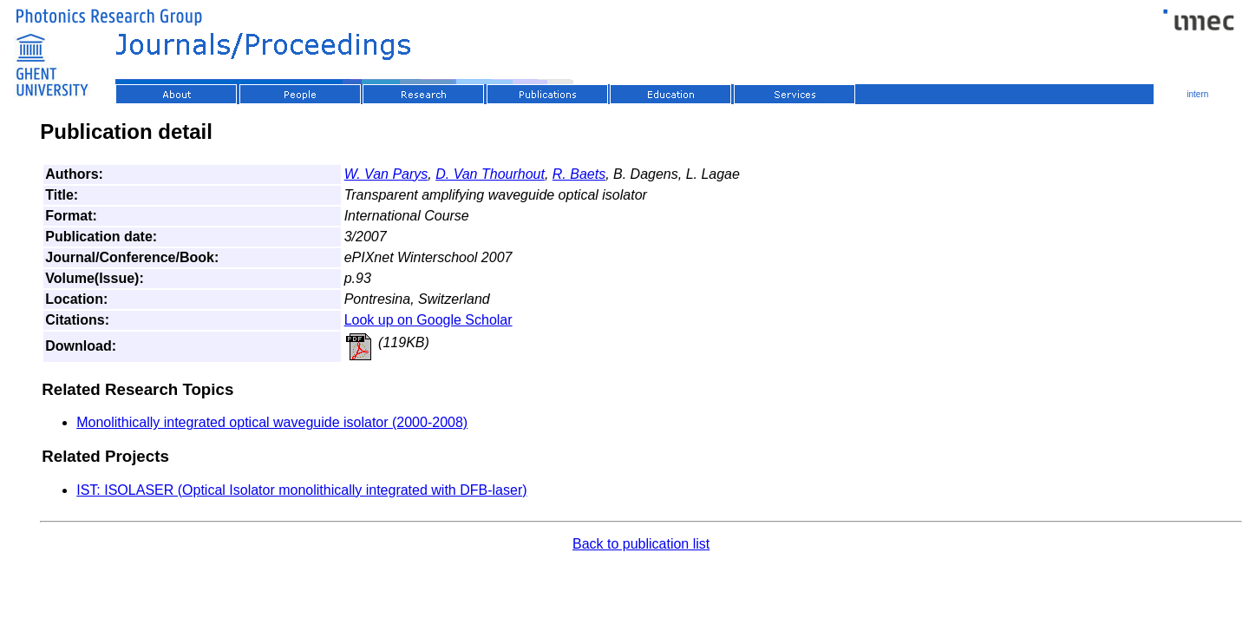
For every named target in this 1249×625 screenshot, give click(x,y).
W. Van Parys (386, 174)
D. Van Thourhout (490, 174)
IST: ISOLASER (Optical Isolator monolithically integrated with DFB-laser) (301, 490)
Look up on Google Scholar (428, 319)
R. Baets (579, 174)
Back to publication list (641, 543)
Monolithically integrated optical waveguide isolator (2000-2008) (272, 422)
